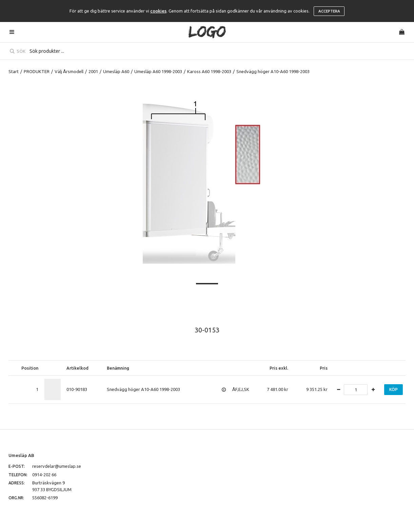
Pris (324, 368)
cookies (158, 10)
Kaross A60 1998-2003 (209, 71)
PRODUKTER (37, 71)
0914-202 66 (44, 474)
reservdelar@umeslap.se (56, 466)
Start (13, 71)
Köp (393, 389)
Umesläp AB (21, 455)
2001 (93, 71)
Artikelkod (77, 368)
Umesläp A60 (116, 71)
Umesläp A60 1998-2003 (158, 71)
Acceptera (329, 11)
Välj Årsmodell (69, 71)
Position (29, 368)
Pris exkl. (279, 368)
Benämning (118, 368)
